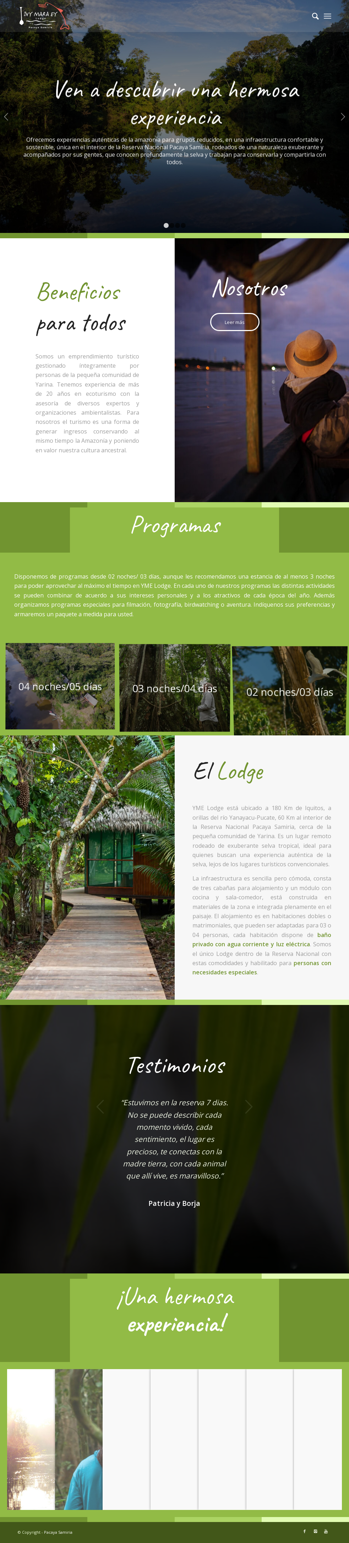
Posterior (343, 116)
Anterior (6, 116)
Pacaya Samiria (58, 1532)
